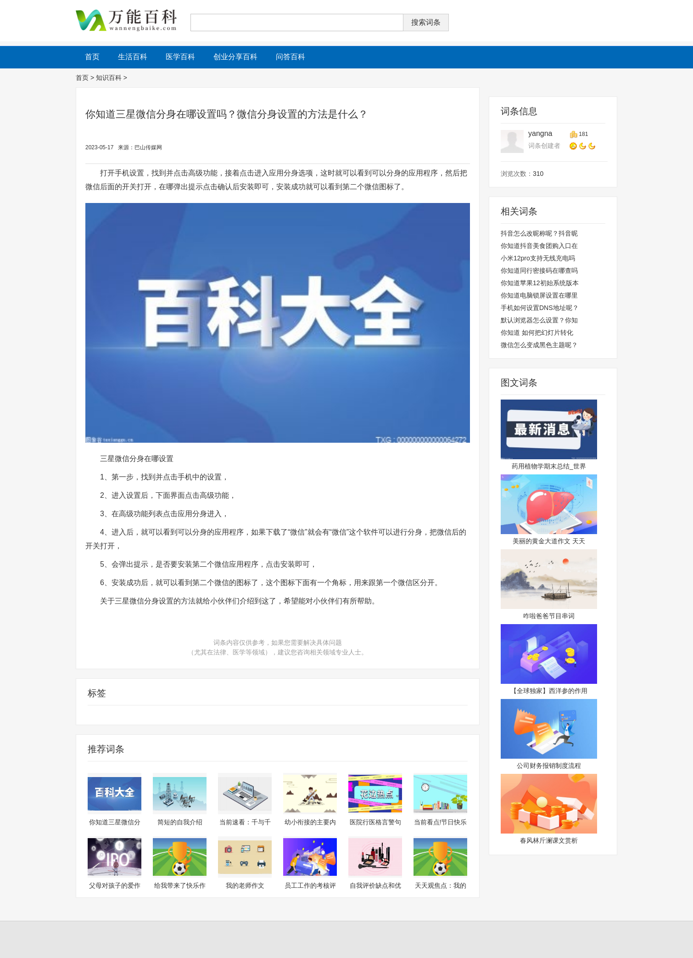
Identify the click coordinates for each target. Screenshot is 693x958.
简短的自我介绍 (179, 822)
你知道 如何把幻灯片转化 (537, 332)
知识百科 (109, 77)
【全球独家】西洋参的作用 (548, 690)
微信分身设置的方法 (278, 715)
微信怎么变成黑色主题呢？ (539, 345)
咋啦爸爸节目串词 (549, 616)
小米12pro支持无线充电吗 (538, 258)
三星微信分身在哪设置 (108, 715)
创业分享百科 (235, 57)
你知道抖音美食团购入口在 (539, 245)
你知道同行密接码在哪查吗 (539, 270)
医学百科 (180, 57)
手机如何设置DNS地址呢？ (540, 307)
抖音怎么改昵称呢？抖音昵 (539, 233)
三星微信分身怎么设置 (174, 715)
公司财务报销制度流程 (549, 765)
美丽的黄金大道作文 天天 (549, 541)
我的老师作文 (245, 885)
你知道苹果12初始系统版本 (540, 283)
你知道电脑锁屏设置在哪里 (539, 295)
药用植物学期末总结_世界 (549, 466)
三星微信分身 (227, 715)
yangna (540, 133)
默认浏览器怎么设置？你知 (539, 320)
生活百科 (132, 57)
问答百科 (290, 57)
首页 (82, 77)
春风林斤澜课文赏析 (549, 840)
